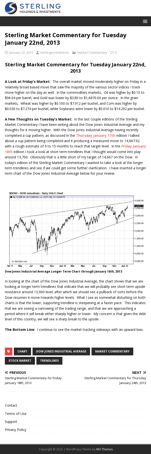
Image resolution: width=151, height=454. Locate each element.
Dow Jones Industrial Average (61, 351)
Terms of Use (15, 413)
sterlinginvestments (54, 52)
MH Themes (104, 449)
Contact (11, 405)
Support (11, 421)
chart (22, 351)
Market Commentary (92, 52)
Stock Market (19, 361)
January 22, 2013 (21, 52)
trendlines (49, 361)
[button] (144, 21)
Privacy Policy (15, 429)
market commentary (112, 351)
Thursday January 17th (95, 135)
